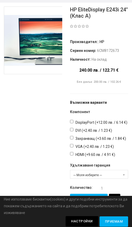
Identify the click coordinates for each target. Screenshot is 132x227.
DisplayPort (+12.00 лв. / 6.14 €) (101, 122)
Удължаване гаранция (90, 165)
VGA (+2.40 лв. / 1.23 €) (94, 147)
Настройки (82, 221)
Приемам (114, 221)
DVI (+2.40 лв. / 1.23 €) (93, 130)
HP (102, 42)
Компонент (80, 112)
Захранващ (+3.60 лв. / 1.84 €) (100, 138)
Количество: (81, 187)
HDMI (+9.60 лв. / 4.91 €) (95, 155)
